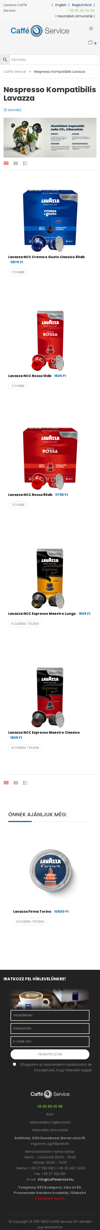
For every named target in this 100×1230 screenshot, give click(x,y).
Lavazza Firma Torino (41, 911)
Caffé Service (15, 71)
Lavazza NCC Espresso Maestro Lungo (49, 613)
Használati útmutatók (50, 1130)
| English (60, 5)
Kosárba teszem (25, 623)
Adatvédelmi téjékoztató (50, 1122)
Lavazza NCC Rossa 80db (38, 494)
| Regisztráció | (82, 5)
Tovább (18, 272)
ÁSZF (50, 1114)
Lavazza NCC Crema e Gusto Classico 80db (46, 260)
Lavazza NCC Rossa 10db (37, 375)
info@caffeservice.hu (55, 1179)
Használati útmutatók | (75, 16)
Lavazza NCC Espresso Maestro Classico (44, 735)
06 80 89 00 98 (82, 10)
